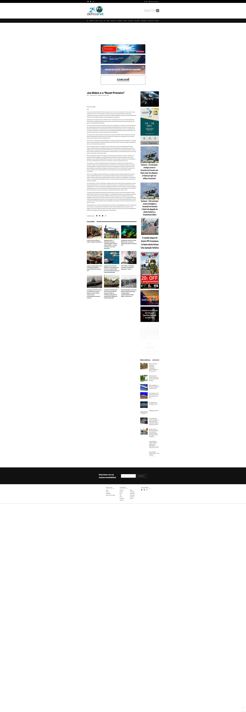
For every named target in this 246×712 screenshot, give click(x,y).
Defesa (125, 20)
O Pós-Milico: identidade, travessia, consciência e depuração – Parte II (127, 267)
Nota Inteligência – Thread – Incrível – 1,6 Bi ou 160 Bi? (154, 453)
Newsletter (150, 20)
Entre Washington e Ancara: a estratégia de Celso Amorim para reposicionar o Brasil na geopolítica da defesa (154, 421)
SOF (104, 20)
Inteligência (137, 20)
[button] (96, 216)
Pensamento (144, 20)
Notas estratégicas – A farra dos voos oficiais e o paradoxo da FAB (154, 387)
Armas (108, 20)
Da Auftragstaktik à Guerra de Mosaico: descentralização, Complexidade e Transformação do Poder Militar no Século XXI (128, 293)
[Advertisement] (123, 32)
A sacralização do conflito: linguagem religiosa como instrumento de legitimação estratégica (154, 444)
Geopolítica (113, 20)
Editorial (157, 20)
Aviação (97, 20)
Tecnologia (130, 20)
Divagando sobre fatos (153, 410)
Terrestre (91, 20)
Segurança (119, 20)
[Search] (157, 10)
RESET (108, 95)
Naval (101, 20)
